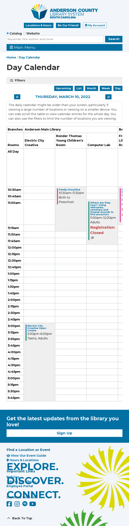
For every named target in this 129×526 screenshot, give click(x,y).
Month (91, 88)
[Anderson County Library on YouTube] (32, 505)
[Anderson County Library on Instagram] (17, 505)
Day (118, 88)
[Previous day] (17, 96)
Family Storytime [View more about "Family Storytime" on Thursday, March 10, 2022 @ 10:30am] (69, 189)
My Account (95, 25)
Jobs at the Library (21, 481)
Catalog (16, 33)
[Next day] (108, 96)
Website (33, 33)
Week (106, 88)
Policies (13, 477)
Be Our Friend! (68, 25)
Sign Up (64, 433)
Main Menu (23, 47)
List (79, 88)
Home (11, 57)
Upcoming (63, 88)
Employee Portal (20, 486)
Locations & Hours (39, 25)
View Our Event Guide (26, 455)
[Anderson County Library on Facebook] (10, 505)
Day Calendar (29, 57)
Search (113, 39)
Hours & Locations (23, 460)
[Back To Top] (64, 518)
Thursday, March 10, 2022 (62, 97)
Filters (20, 80)
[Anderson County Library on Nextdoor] (25, 503)
